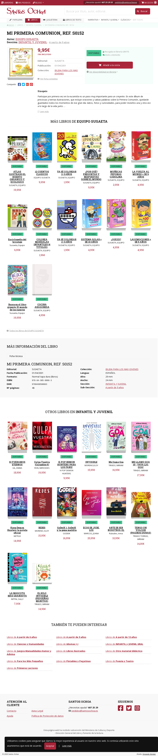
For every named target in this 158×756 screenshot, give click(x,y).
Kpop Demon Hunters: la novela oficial (17, 530)
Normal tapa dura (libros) (45, 376)
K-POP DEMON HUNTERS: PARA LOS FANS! (66, 465)
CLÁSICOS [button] (125, 19)
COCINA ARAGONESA (42, 306)
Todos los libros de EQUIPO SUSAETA (25, 330)
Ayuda (10, 715)
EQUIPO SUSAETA (27, 39)
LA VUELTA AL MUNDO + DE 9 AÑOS (140, 174)
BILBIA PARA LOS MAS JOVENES (122, 369)
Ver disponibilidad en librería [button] (101, 71)
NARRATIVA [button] (93, 19)
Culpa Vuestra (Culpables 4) (42, 463)
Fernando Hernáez (149, 754)
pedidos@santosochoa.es (126, 2)
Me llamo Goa (116, 462)
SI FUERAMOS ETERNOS (17, 463)
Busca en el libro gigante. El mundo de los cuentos (17, 307)
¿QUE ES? (116, 239)
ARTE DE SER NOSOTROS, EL (116, 529)
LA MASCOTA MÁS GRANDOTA (17, 594)
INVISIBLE (91, 462)
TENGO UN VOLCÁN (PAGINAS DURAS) (140, 530)
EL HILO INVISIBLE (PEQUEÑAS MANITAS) (42, 597)
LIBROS (32, 19)
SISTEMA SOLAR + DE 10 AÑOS (91, 241)
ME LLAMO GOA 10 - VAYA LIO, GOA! (141, 465)
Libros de (22, 637)
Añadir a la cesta (109, 65)
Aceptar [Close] (50, 745)
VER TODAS (138, 19)
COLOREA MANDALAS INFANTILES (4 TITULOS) (42, 243)
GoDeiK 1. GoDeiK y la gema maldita (67, 529)
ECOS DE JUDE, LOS (91, 529)
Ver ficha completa (48, 78)
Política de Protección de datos (47, 715)
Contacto (11, 710)
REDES (41, 527)
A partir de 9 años (59, 42)
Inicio (10, 25)
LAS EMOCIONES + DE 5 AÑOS (140, 241)
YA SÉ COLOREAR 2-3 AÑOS (66, 173)
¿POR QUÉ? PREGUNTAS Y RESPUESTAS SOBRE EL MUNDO (91, 175)
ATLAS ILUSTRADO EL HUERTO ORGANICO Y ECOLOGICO (17, 176)
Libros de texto (72, 19)
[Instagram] (137, 708)
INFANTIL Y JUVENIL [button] (109, 19)
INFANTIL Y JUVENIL (33, 42)
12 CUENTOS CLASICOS (42, 173)
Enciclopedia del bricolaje (17, 241)
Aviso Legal (37, 710)
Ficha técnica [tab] (16, 356)
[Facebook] (120, 708)
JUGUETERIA (50, 19)
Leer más (67, 745)
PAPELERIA (16, 19)
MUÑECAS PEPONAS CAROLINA (116, 174)
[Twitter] (129, 708)
